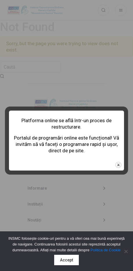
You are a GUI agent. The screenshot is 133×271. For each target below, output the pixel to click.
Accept (66, 260)
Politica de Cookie (105, 250)
